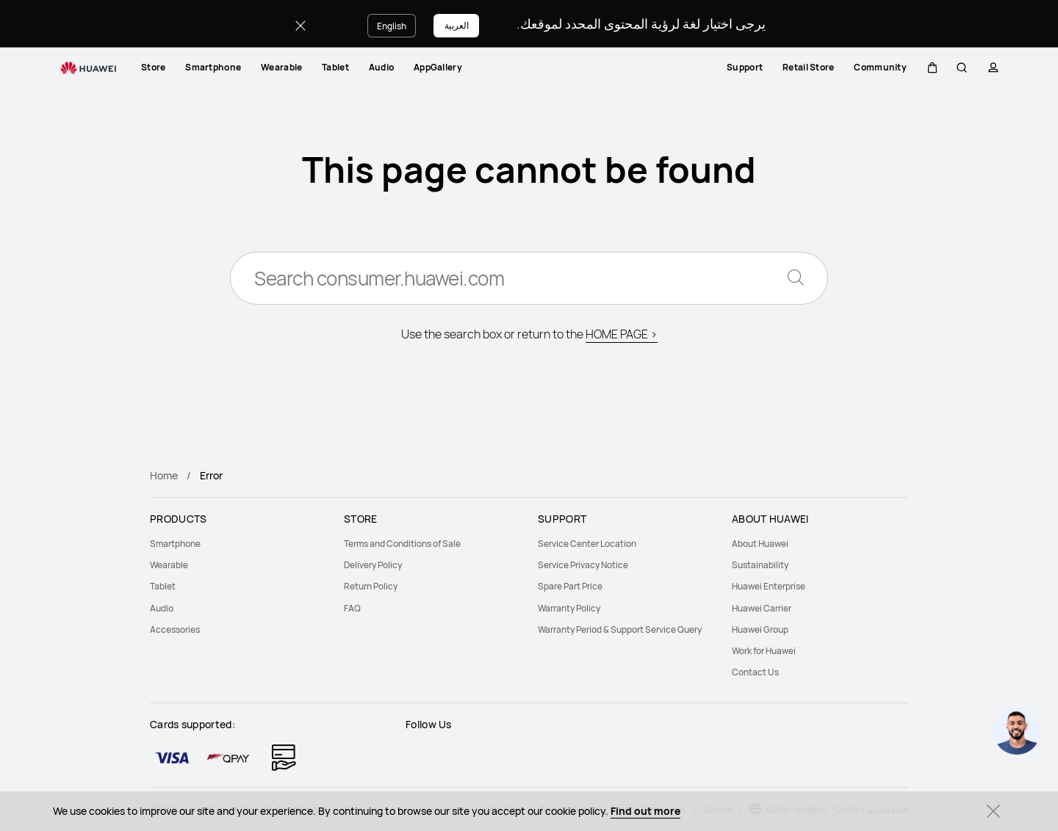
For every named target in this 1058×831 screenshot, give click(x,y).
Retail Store (807, 67)
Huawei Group (760, 629)
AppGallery (438, 67)
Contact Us (755, 672)
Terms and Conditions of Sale (402, 543)
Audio (382, 67)
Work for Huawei (764, 651)
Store (153, 67)
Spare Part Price (570, 586)
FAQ (352, 608)
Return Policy (370, 586)
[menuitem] (153, 67)
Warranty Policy (569, 608)
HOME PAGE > (622, 334)
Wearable (281, 67)
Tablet (335, 67)
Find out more (645, 811)
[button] (931, 67)
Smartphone (213, 67)
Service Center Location (587, 543)
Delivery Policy (373, 565)
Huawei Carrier (761, 608)
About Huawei (760, 543)
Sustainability (760, 565)
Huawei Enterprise (768, 586)
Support (743, 67)
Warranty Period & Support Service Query (620, 629)
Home (164, 475)
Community (878, 67)
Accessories (175, 629)
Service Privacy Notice (583, 565)
